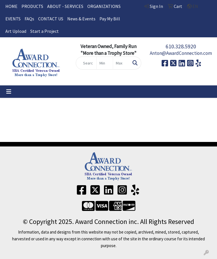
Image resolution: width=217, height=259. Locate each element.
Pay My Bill (109, 18)
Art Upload (15, 31)
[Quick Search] (86, 63)
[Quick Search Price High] (121, 63)
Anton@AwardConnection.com (181, 53)
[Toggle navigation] (9, 92)
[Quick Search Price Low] (104, 63)
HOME (11, 6)
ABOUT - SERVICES (65, 6)
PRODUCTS (32, 6)
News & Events (81, 18)
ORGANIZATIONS (104, 6)
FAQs (29, 18)
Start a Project (44, 31)
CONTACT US (50, 18)
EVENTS (13, 18)
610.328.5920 (181, 46)
